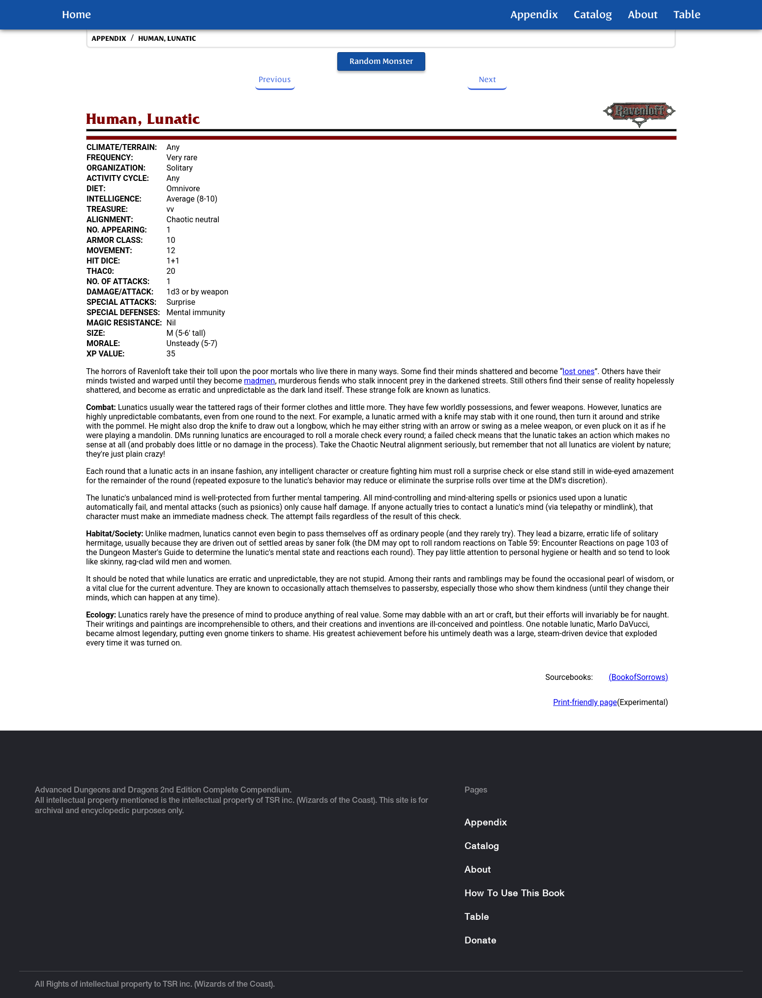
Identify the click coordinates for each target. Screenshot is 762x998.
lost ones (578, 371)
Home (76, 15)
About (643, 15)
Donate (481, 941)
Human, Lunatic (167, 38)
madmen (259, 380)
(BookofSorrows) (638, 677)
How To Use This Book (514, 894)
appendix (108, 38)
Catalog (593, 15)
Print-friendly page (585, 702)
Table (687, 15)
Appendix (534, 15)
